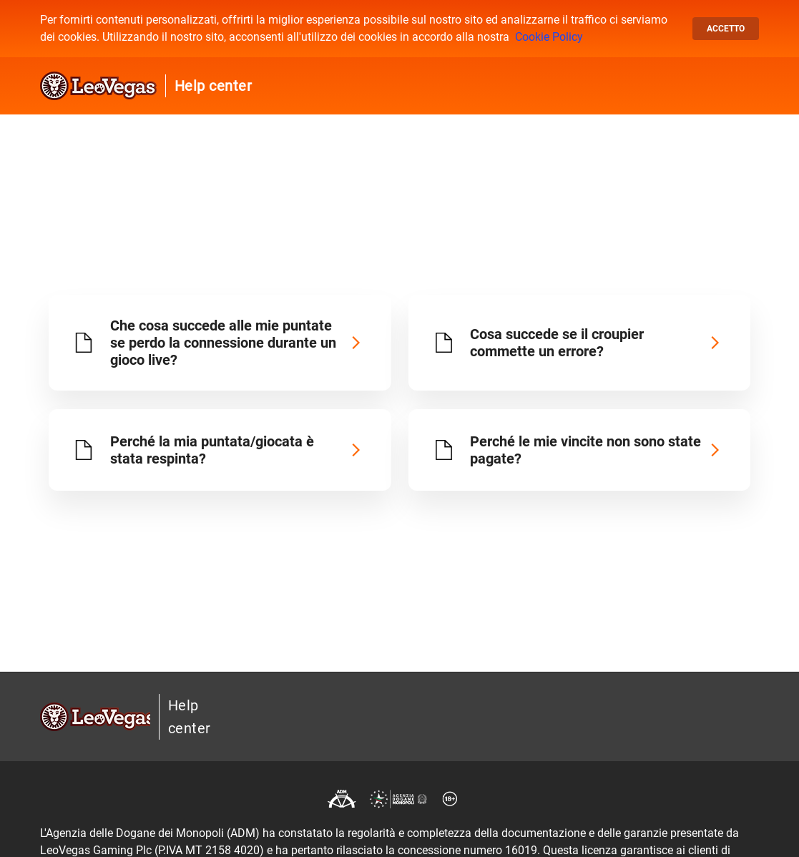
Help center (214, 85)
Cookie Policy (549, 37)
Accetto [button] (726, 29)
